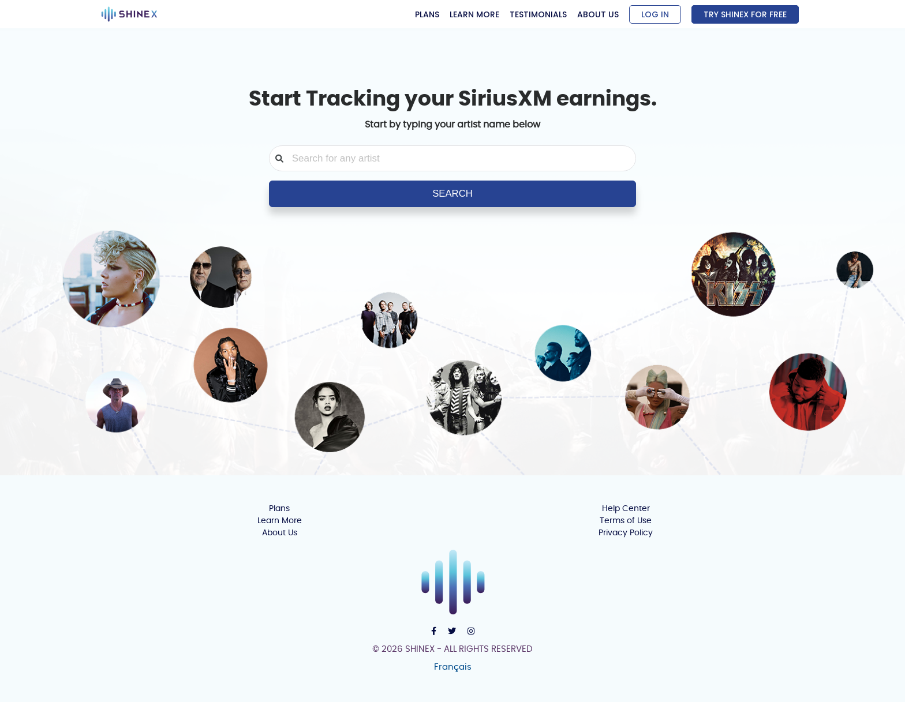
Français (453, 667)
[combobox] (458, 158)
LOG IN (655, 14)
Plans (279, 509)
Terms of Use (626, 521)
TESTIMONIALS (538, 14)
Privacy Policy (626, 533)
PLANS (427, 14)
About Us (279, 533)
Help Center (626, 509)
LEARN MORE (474, 14)
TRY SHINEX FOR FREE (745, 14)
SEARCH (452, 193)
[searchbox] (458, 158)
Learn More (279, 521)
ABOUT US (598, 14)
